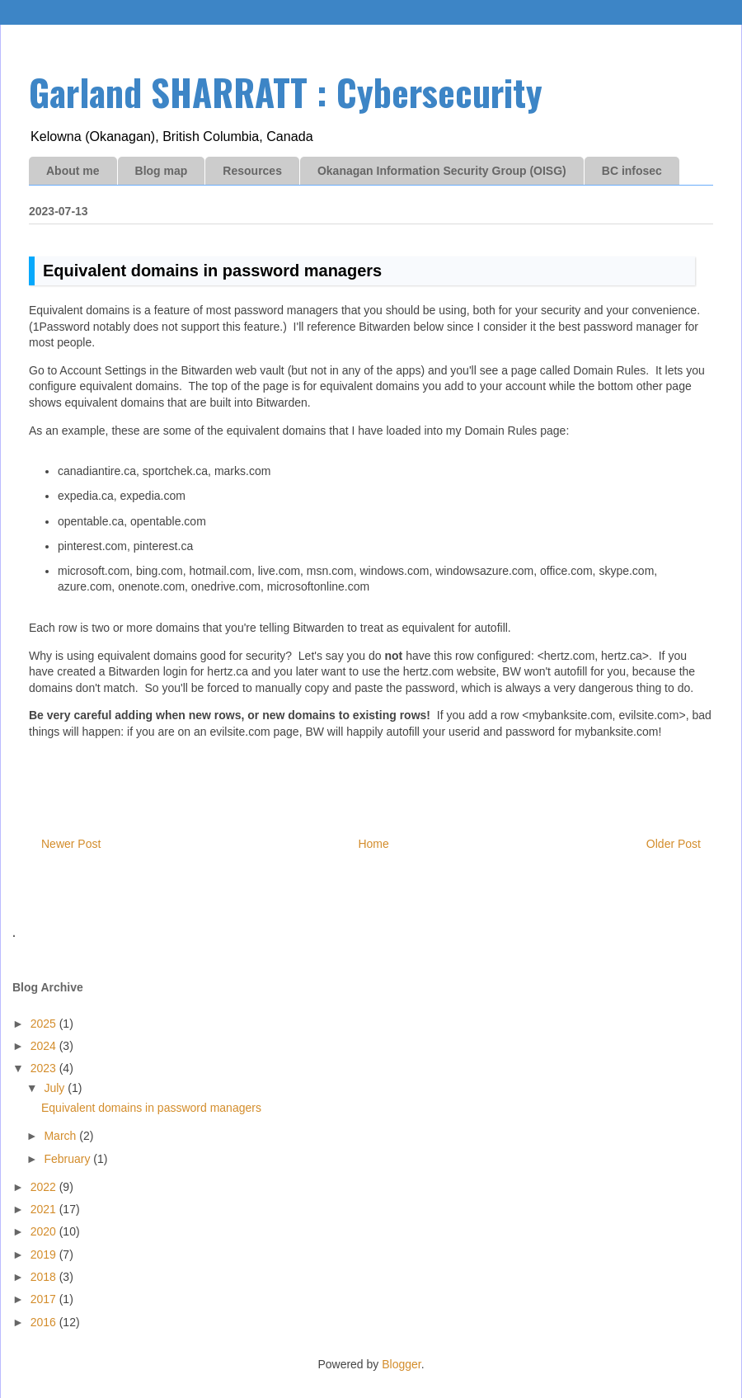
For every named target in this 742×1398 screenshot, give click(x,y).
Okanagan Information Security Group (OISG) (441, 170)
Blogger (401, 1364)
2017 (45, 1299)
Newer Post (71, 843)
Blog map (161, 170)
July (56, 1087)
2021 (45, 1209)
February (68, 1158)
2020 (45, 1231)
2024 (45, 1045)
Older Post (673, 843)
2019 (45, 1254)
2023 (45, 1068)
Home (373, 843)
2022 (45, 1186)
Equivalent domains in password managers (151, 1107)
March (61, 1135)
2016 (45, 1322)
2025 (45, 1023)
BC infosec (632, 170)
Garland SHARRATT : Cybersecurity (285, 92)
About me (73, 170)
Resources (252, 170)
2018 (45, 1276)
